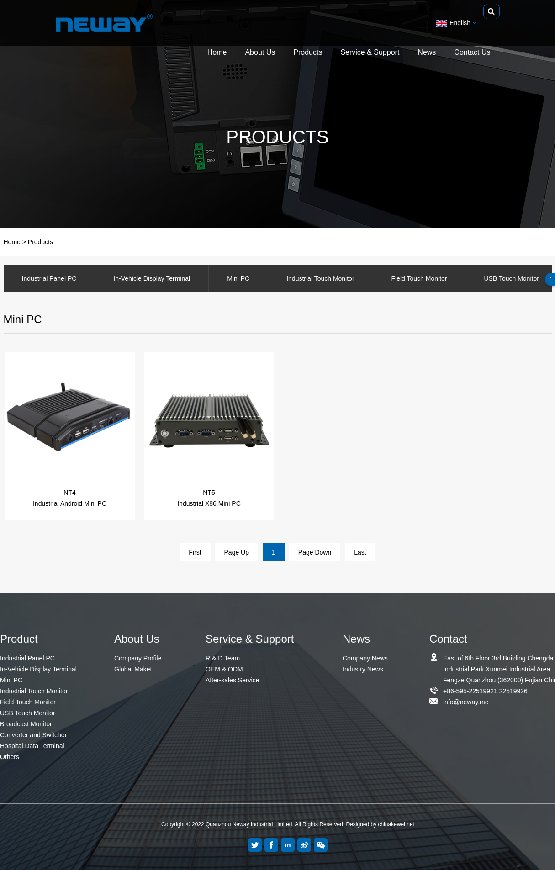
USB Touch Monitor (27, 713)
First (195, 552)
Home (217, 54)
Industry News (363, 669)
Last (360, 552)
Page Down (314, 552)
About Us (260, 54)
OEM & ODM (224, 669)
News (427, 54)
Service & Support (369, 54)
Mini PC (238, 278)
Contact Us (472, 54)
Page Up (236, 552)
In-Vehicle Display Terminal (151, 278)
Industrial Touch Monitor (320, 278)
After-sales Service (232, 680)
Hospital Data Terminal (32, 745)
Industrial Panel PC (49, 278)
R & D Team (223, 658)
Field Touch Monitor (419, 278)
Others (9, 756)
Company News (365, 658)
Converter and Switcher (33, 735)
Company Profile (138, 658)
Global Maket (133, 669)
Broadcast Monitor (26, 724)
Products (307, 54)
